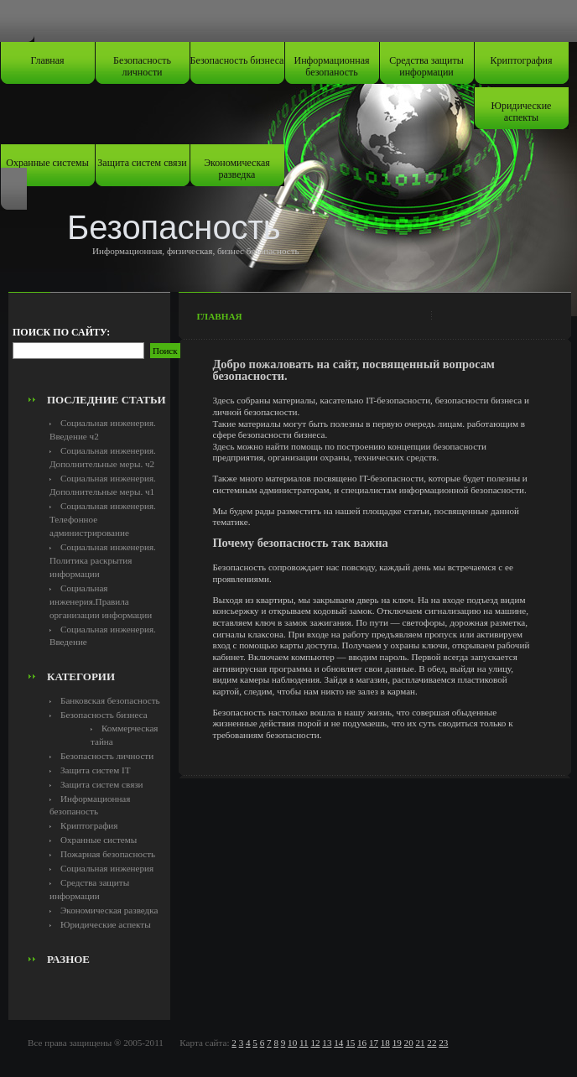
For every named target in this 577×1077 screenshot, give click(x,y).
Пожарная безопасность (107, 854)
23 (443, 1043)
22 (431, 1043)
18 (385, 1043)
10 (292, 1043)
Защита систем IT (95, 770)
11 (304, 1043)
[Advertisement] (106, 349)
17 (373, 1043)
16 (361, 1043)
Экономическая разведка (237, 168)
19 (397, 1043)
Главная (47, 60)
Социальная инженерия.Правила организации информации (100, 601)
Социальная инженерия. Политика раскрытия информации (102, 560)
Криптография (522, 60)
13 (326, 1043)
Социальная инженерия (106, 868)
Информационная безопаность (332, 66)
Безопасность (174, 227)
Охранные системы (47, 163)
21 (419, 1043)
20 (408, 1043)
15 (350, 1043)
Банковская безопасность (110, 700)
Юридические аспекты (521, 111)
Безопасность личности (142, 66)
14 (338, 1043)
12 (315, 1043)
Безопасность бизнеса (237, 60)
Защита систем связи (141, 163)
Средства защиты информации (426, 66)
